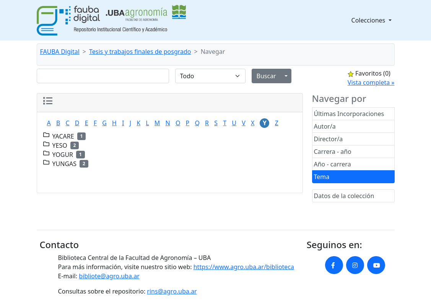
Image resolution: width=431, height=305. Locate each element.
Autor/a (325, 126)
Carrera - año (332, 151)
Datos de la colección (344, 196)
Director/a (328, 139)
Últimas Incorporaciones (349, 114)
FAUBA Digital (60, 51)
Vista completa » (371, 82)
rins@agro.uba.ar (172, 291)
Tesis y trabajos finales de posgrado (140, 51)
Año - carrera (332, 164)
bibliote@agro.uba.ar (109, 276)
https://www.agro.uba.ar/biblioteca (244, 267)
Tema (322, 177)
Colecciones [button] (369, 20)
